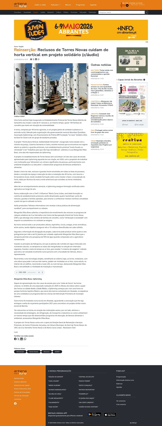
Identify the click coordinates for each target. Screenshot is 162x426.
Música (68, 5)
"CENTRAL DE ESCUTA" (86, 377)
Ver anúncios (121, 401)
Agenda (93, 5)
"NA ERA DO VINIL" (54, 394)
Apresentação (19, 378)
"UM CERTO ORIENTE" (86, 402)
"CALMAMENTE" (54, 402)
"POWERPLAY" (83, 394)
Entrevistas (92, 12)
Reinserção (20, 352)
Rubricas (119, 384)
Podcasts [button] (55, 5)
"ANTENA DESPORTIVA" (86, 390)
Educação (83, 12)
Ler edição (139, 125)
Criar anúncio (121, 404)
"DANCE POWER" (84, 381)
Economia (74, 12)
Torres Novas (33, 352)
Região (35, 12)
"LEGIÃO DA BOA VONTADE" (88, 407)
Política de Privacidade (22, 392)
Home (16, 46)
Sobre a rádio (40, 5)
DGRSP (57, 352)
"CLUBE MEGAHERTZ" (55, 398)
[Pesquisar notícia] (121, 12)
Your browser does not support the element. (29, 272)
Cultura (58, 12)
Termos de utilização (21, 396)
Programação (121, 377)
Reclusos (46, 352)
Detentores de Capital (21, 385)
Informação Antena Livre (125, 380)
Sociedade (27, 12)
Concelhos (17, 12)
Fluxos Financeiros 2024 (22, 389)
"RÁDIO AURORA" (54, 385)
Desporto (50, 12)
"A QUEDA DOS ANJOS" (86, 398)
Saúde (43, 12)
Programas (80, 5)
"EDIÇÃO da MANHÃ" (55, 377)
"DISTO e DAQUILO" (85, 385)
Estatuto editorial (20, 382)
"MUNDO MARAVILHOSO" (57, 390)
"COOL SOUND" (53, 381)
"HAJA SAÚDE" (53, 407)
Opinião (119, 387)
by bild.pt (133, 423)
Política (66, 12)
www (125, 125)
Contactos (17, 399)
